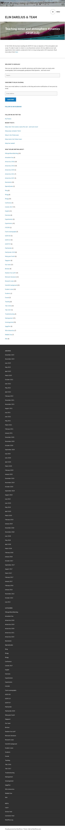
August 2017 (8, 569)
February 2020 (9, 470)
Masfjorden (8, 248)
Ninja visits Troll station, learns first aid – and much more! (21, 127)
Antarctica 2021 (9, 174)
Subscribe (10, 99)
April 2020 (8, 462)
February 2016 (9, 585)
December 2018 (9, 528)
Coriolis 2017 (9, 207)
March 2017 (8, 573)
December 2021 (9, 400)
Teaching (7, 301)
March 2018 (8, 548)
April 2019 (8, 511)
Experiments (8, 223)
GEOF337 (8, 244)
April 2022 (8, 392)
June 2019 (8, 503)
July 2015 (7, 602)
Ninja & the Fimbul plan (12, 135)
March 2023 (8, 375)
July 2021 (7, 412)
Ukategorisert (9, 318)
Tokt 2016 (8, 306)
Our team (7, 264)
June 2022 (8, 383)
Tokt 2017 (8, 310)
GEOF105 (8, 236)
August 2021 (8, 408)
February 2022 (9, 396)
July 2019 (7, 499)
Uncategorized (9, 322)
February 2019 (9, 519)
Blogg (6, 194)
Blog (6, 190)
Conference (8, 203)
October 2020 (9, 445)
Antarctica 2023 (9, 178)
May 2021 (8, 421)
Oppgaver (7, 260)
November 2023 (9, 359)
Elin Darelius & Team (21, 17)
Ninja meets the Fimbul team (13, 139)
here (16, 52)
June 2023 (8, 363)
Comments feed (9, 816)
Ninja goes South (10, 256)
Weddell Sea (8, 334)
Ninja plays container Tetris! (13, 131)
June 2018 (8, 536)
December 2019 (9, 478)
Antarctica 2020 (9, 170)
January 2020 (9, 474)
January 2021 (9, 433)
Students (7, 293)
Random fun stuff (10, 273)
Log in (6, 807)
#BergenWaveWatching (11, 153)
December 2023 (9, 355)
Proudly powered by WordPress (13, 829)
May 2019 (8, 507)
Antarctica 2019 (9, 166)
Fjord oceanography (10, 231)
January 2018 (9, 556)
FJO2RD (7, 227)
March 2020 (8, 466)
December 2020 (9, 437)
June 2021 (8, 416)
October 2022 (9, 379)
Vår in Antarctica (9, 330)
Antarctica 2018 (9, 161)
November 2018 (9, 532)
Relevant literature (10, 277)
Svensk (7, 297)
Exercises (7, 215)
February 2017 (9, 577)
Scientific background (11, 285)
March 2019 (8, 515)
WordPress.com (36, 829)
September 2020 (10, 449)
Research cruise (9, 281)
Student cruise (9, 289)
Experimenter (9, 219)
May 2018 (8, 540)
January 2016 (9, 589)
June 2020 (8, 458)
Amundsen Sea (9, 157)
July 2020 (7, 453)
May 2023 (8, 367)
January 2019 (9, 524)
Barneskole (8, 182)
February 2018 (9, 552)
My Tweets (8, 119)
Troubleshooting (9, 314)
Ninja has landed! (10, 143)
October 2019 (9, 486)
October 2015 (9, 598)
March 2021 (8, 425)
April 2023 (8, 371)
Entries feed (8, 811)
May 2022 (8, 388)
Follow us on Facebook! (13, 106)
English (7, 211)
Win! (6, 339)
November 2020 (9, 441)
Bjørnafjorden (9, 186)
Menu (58, 12)
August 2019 (8, 495)
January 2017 (9, 581)
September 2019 (10, 491)
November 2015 (9, 594)
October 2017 (9, 561)
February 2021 (9, 429)
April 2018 (8, 544)
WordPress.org (9, 820)
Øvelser (7, 268)
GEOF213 (8, 240)
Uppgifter (7, 326)
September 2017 (10, 565)
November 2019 (9, 482)
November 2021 (9, 404)
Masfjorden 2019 (10, 252)
